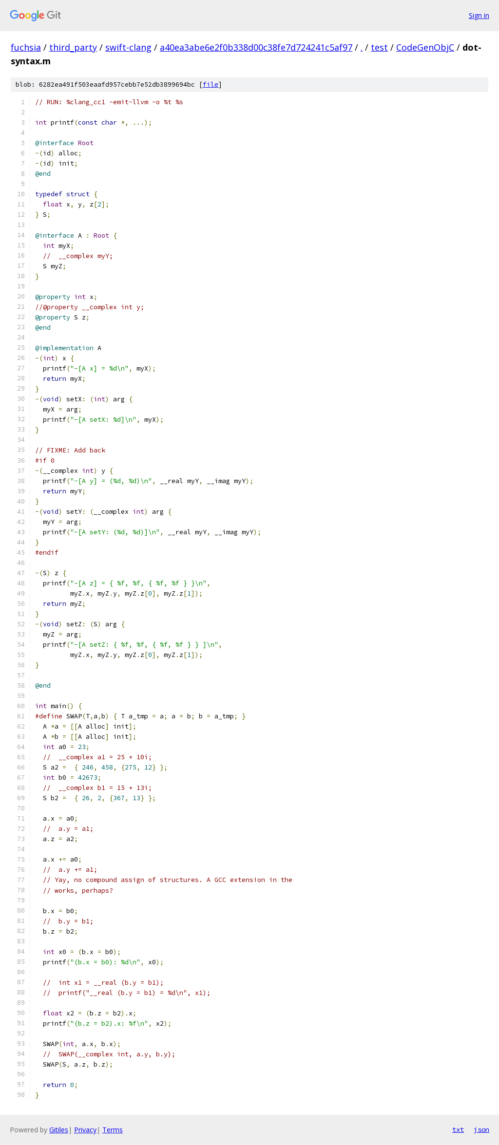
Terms (112, 1129)
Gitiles (58, 1129)
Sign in (479, 15)
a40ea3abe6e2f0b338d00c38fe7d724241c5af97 (256, 47)
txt (458, 1129)
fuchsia (26, 47)
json (481, 1129)
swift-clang (128, 47)
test (379, 47)
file (210, 84)
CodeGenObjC (425, 47)
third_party (73, 47)
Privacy (85, 1129)
